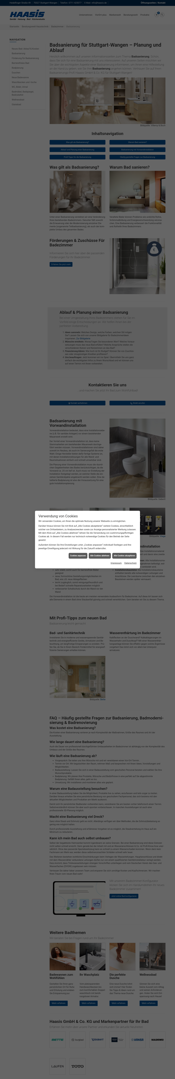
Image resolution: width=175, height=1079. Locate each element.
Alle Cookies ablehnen (99, 556)
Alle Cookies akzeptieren (124, 556)
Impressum (116, 563)
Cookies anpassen (78, 556)
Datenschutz (130, 563)
